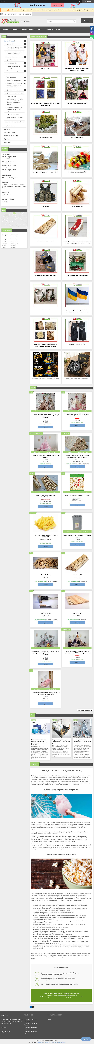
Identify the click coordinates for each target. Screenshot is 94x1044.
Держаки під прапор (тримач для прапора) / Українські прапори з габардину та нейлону (77, 312)
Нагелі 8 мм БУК (77, 613)
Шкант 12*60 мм (45, 613)
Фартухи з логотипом (77, 344)
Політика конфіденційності (58, 1042)
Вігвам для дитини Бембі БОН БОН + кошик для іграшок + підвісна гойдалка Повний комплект (45, 416)
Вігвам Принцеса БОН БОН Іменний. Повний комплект (46, 456)
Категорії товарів (9, 41)
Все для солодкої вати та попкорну (45, 172)
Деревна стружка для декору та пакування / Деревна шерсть (15, 109)
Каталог (48, 29)
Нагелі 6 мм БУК (77, 575)
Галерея (58, 29)
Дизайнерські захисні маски (45, 275)
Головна (5, 29)
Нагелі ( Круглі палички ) (45, 241)
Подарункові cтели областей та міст (45, 379)
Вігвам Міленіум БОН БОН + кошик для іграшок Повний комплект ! (77, 415)
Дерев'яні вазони (45, 137)
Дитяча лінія (45, 68)
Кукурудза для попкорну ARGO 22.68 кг (77, 495)
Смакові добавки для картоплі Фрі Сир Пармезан (46, 535)
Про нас (15, 29)
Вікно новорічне (45, 310)
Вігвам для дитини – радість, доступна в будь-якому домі (82, 741)
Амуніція (45, 206)
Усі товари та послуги (84, 710)
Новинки (7, 129)
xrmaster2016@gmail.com (11, 178)
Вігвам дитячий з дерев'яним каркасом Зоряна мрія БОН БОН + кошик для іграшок (77, 652)
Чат (86, 1039)
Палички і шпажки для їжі (77, 172)
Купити (46, 427)
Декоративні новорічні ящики (77, 275)
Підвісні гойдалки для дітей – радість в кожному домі (61, 741)
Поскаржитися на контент (43, 1042)
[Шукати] (74, 21)
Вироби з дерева (77, 137)
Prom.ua (56, 1040)
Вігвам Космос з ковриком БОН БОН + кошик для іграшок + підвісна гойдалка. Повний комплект (46, 653)
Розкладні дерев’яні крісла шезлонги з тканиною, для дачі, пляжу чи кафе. (14, 85)
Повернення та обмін (11, 135)
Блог (40, 29)
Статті (33, 715)
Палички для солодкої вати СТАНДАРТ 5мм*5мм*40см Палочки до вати (77, 456)
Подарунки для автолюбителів (77, 379)
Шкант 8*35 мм (45, 575)
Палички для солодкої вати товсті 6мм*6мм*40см (45, 496)
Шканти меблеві (77, 206)
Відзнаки (7, 142)
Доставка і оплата (28, 29)
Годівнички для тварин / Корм (77, 103)
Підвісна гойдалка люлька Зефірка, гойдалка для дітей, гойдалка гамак (46, 693)
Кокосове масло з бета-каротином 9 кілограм (77, 535)
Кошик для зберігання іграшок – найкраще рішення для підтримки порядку (39, 742)
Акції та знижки (9, 126)
